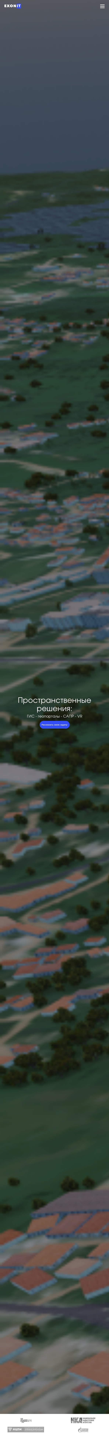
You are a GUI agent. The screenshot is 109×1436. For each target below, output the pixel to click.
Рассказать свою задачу (54, 725)
